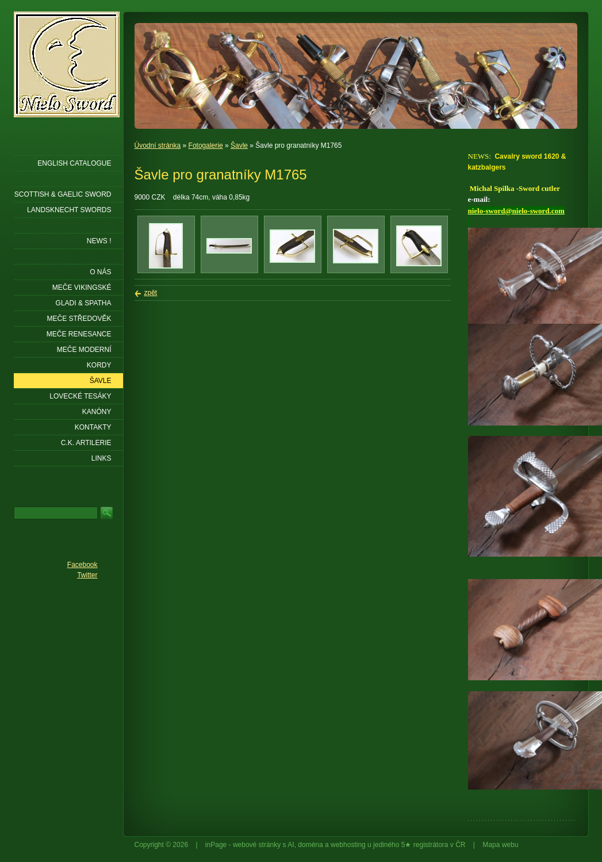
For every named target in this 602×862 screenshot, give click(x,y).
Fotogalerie (206, 145)
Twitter (87, 575)
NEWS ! (99, 241)
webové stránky (257, 845)
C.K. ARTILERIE (86, 443)
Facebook (82, 565)
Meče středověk (79, 319)
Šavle (239, 145)
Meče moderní (84, 350)
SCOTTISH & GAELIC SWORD (63, 194)
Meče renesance (79, 334)
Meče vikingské (82, 287)
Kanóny (97, 412)
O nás (100, 272)
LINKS (101, 458)
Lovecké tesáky (80, 396)
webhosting (348, 845)
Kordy (99, 365)
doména (310, 845)
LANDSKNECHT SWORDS (69, 210)
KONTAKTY (93, 427)
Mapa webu (500, 845)
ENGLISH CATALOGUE (74, 163)
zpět (151, 293)
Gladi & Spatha (84, 303)
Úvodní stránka (158, 145)
